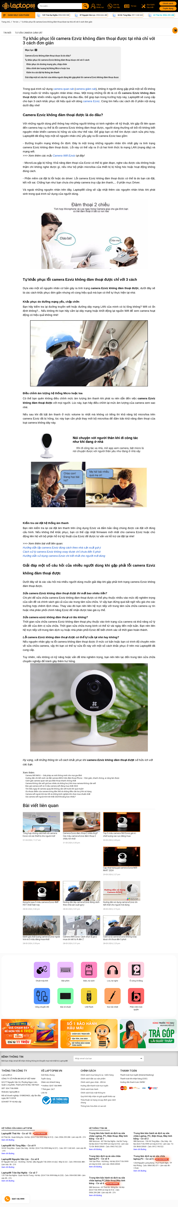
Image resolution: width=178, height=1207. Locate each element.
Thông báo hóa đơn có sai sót (93, 1106)
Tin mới (7, 32)
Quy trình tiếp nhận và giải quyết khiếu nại (98, 1096)
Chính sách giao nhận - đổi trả (93, 1082)
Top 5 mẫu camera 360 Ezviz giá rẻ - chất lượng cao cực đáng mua (120, 834)
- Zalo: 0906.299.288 (62, 1137)
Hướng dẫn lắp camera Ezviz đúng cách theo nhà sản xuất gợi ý (81, 903)
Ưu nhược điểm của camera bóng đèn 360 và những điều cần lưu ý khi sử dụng (58, 791)
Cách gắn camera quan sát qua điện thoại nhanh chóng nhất (50, 781)
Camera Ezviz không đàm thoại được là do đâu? (48, 56)
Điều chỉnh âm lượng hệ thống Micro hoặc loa (48, 68)
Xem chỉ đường (7, 1140)
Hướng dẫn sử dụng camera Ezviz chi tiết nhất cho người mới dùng (120, 903)
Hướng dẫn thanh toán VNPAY (132, 1082)
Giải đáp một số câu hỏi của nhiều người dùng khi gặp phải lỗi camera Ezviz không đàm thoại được (72, 77)
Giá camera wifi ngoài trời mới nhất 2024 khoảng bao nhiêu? (50, 797)
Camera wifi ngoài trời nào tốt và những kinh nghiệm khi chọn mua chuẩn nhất (57, 794)
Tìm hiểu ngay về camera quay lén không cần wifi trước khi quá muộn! (54, 789)
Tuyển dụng (168, 8)
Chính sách (168, 3)
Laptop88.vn (6, 1075)
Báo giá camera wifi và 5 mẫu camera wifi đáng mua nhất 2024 (51, 786)
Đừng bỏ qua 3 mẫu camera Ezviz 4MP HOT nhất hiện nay (41, 903)
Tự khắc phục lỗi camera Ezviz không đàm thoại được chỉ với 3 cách (57, 60)
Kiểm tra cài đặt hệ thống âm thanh (43, 72)
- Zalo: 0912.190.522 (155, 1147)
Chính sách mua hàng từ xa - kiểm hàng (97, 1075)
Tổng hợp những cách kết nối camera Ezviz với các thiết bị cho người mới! (40, 834)
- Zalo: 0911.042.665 (66, 1148)
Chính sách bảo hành (89, 1089)
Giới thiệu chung (48, 1075)
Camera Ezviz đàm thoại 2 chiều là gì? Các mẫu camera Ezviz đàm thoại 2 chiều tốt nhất (80, 836)
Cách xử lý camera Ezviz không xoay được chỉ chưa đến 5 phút (120, 938)
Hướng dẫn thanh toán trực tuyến (94, 1086)
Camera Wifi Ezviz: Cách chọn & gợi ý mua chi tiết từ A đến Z (80, 938)
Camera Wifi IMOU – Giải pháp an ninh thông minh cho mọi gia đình (53, 775)
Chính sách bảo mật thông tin (93, 1093)
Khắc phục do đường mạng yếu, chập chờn (46, 64)
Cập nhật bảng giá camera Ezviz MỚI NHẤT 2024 (120, 869)
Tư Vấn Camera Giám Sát (29, 32)
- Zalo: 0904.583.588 (72, 1175)
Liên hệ (44, 1093)
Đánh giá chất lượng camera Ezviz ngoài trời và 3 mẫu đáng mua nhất (41, 938)
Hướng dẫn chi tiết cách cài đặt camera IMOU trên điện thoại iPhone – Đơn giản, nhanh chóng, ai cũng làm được (72, 778)
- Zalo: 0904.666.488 (76, 1162)
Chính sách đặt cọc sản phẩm (93, 1079)
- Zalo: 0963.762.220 (113, 1147)
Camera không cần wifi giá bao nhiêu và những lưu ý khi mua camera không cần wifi (60, 783)
